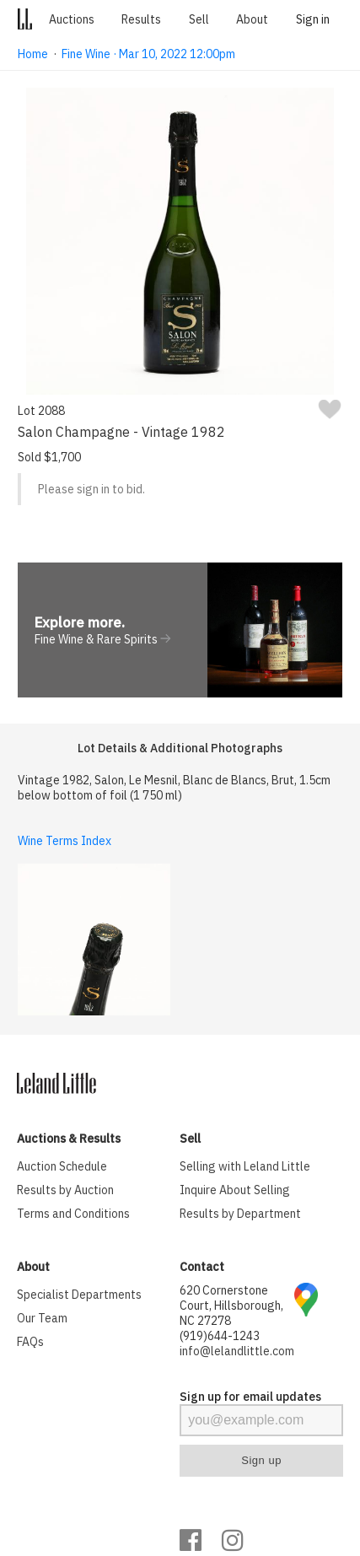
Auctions (71, 19)
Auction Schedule (62, 1166)
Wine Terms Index (64, 840)
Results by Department (240, 1213)
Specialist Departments (79, 1294)
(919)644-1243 (220, 1335)
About (252, 19)
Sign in (313, 19)
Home (33, 54)
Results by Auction (65, 1190)
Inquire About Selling (235, 1190)
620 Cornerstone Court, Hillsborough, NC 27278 (231, 1305)
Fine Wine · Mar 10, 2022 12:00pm (148, 54)
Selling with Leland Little (245, 1166)
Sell (199, 19)
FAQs (30, 1341)
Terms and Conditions (73, 1213)
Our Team (42, 1318)
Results (141, 19)
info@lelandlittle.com (237, 1351)
